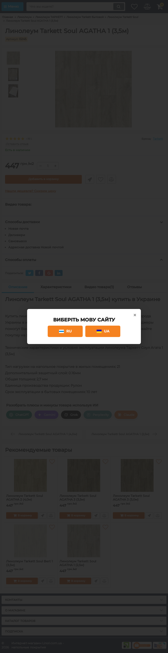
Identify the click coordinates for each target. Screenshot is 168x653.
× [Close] (134, 315)
